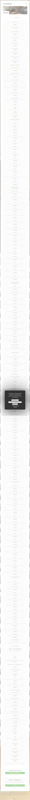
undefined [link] (15, 407)
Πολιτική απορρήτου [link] (15, 405)
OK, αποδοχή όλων (15, 400)
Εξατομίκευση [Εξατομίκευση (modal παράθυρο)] (15, 404)
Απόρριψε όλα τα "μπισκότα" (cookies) (15, 402)
